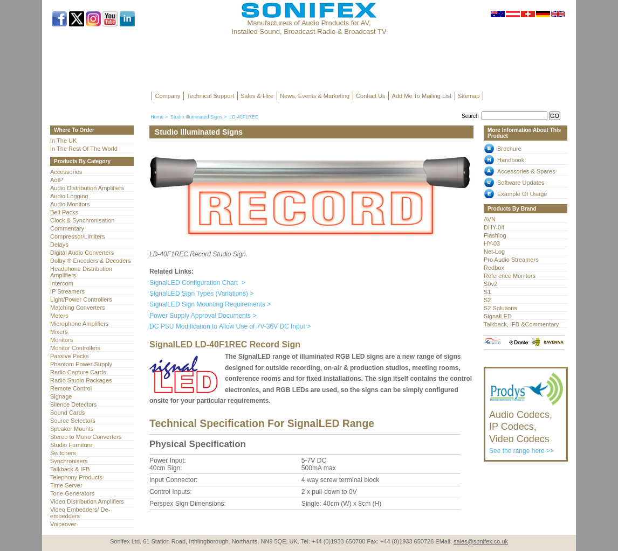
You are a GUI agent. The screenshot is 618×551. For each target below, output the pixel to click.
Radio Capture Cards (78, 372)
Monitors (61, 340)
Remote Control (71, 388)
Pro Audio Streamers (511, 259)
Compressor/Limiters (77, 236)
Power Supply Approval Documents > (202, 315)
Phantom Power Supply (81, 364)
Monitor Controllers (75, 348)
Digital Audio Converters (82, 252)
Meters (59, 315)
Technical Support (210, 96)
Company (168, 96)
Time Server (66, 485)
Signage (61, 396)
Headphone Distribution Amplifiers (81, 272)
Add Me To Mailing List (421, 96)
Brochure (509, 148)
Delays (59, 244)
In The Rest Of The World (84, 148)
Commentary (67, 228)
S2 (487, 300)
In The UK (63, 140)
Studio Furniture (71, 445)
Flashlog (495, 235)
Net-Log (494, 251)
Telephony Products (76, 477)
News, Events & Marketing (314, 96)
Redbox (494, 267)
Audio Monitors (70, 204)
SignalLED (498, 316)
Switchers (63, 453)
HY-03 (492, 243)
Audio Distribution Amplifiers (87, 188)
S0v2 (490, 284)
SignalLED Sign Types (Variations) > (201, 293)
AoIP (56, 180)
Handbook (510, 160)
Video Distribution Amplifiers (87, 501)
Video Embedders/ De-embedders (80, 512)
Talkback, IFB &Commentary (521, 324)
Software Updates (521, 182)
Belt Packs (64, 212)
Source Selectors (72, 420)
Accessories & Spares (526, 171)
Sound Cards (67, 412)
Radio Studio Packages (81, 380)
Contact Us (370, 96)
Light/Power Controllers (81, 299)
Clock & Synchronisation (82, 220)
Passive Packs (69, 356)
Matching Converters (77, 307)
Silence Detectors (73, 404)
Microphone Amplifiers (79, 323)
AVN (490, 219)
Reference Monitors (509, 276)
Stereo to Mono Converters (85, 437)
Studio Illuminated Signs (196, 117)
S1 (487, 292)
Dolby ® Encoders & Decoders (90, 260)
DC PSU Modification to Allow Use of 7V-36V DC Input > (230, 326)
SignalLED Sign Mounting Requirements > (210, 304)
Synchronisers (69, 461)
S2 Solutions (500, 308)
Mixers (58, 332)
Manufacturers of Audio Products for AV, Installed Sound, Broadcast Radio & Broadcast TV (308, 27)
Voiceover (63, 524)
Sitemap (468, 96)
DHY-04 (494, 227)
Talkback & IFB (70, 469)
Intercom (61, 283)
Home (156, 117)
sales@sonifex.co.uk (481, 541)
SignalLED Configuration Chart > (197, 283)
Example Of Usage (522, 194)
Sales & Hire (257, 96)
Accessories (66, 172)
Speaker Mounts (71, 429)
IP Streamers (67, 291)
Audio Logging (69, 196)
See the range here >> (526, 427)
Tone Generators (72, 493)
